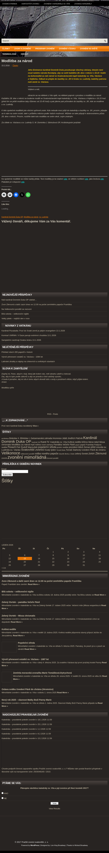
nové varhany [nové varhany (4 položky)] (47, 445)
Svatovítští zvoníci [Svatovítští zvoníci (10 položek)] (32, 449)
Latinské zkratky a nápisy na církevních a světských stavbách (28, 361)
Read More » (33, 584)
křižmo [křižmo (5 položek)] (85, 442)
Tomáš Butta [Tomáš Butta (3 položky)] (60, 450)
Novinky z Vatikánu (18, 325)
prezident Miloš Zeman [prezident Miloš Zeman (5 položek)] (79, 447)
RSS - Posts (30, 414)
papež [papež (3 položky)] (77, 445)
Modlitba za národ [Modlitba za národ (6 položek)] (21, 444)
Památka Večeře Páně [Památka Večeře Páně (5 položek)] (64, 444)
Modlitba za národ (31, 217)
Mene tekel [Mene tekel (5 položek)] (93, 442)
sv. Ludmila (43, 217)
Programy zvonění (44, 49)
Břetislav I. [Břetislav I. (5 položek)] (25, 438)
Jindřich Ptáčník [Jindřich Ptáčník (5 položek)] (75, 438)
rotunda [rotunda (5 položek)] (99, 447)
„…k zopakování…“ (15, 420)
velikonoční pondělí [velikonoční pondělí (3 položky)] (27, 454)
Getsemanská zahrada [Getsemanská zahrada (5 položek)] (41, 438)
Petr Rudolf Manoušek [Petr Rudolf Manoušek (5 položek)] (27, 447)
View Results (54, 808)
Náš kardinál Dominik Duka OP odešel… (19, 300)
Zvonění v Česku (67, 49)
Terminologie (9, 54)
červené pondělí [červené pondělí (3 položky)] (52, 458)
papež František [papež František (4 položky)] (87, 445)
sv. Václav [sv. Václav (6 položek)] (15, 450)
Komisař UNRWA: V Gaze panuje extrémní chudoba (24, 335)
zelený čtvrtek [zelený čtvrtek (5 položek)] (81, 453)
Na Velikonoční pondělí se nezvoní (17, 309)
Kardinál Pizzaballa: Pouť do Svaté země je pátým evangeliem (29, 331)
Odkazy (24, 54)
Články (6, 49)
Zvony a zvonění (22, 49)
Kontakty (21, 9)
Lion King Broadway (58, 845)
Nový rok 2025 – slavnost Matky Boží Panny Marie (27, 700)
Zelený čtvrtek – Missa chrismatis (18, 615)
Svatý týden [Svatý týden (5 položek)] (50, 450)
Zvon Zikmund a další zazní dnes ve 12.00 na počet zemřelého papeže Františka (37, 304)
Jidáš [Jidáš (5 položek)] (64, 438)
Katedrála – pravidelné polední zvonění (19, 720)
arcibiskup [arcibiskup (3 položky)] (5, 438)
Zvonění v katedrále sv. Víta (57, 4)
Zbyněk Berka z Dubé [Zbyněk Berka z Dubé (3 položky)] (66, 454)
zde (65, 179)
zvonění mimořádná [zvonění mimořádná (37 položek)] (27, 457)
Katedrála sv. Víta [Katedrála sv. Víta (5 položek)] (58, 442)
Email (4, 469)
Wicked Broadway (81, 845)
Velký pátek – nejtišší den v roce (16, 318)
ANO (6, 793)
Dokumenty (7, 9)
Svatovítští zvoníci (30, 4)
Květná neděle (9, 629)
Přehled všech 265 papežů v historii (17, 352)
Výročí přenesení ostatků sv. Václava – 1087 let (25, 659)
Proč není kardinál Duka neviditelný (17, 426)
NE (5, 798)
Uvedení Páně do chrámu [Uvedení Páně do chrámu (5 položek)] (94, 450)
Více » (35, 426)
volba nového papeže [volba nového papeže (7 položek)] (46, 453)
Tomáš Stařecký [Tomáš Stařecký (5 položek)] (73, 450)
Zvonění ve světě (88, 49)
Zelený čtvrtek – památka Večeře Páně (21, 602)
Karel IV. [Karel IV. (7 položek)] (45, 442)
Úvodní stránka (9, 4)
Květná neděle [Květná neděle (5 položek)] (74, 442)
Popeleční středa (26, 643)
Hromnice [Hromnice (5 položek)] (57, 438)
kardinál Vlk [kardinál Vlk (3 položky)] (36, 442)
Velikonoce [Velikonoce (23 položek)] (11, 453)
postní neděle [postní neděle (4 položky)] (62, 447)
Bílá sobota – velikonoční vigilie (15, 314)
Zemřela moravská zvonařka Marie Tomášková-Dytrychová (42, 673)
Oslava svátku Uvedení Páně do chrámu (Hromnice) (27, 689)
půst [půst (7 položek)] (93, 447)
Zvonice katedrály (83, 4)
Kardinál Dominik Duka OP (12, 217)
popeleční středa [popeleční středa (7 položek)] (47, 447)
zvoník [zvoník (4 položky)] (4, 458)
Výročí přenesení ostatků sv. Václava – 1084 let (22, 357)
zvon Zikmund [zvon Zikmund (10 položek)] (97, 453)
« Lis (4, 568)
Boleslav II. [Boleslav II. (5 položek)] (14, 438)
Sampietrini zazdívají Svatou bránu (17, 340)
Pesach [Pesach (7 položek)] (12, 447)
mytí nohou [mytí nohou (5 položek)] (36, 444)
